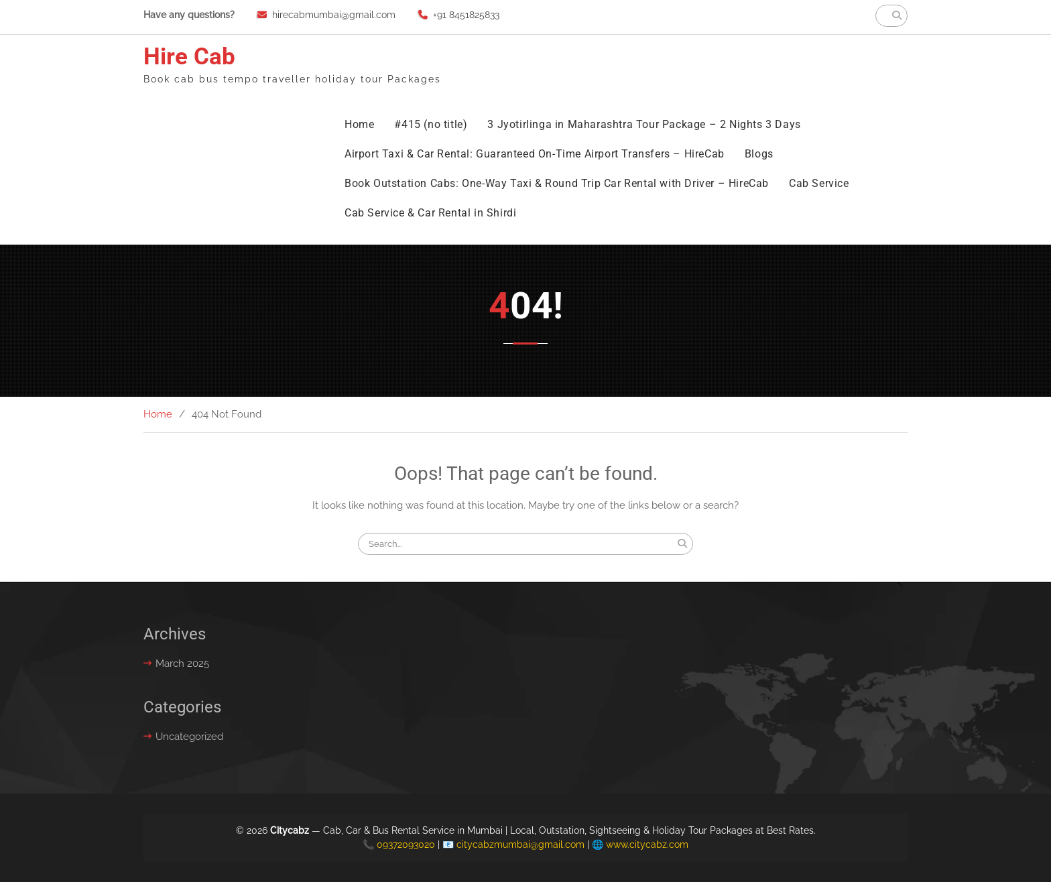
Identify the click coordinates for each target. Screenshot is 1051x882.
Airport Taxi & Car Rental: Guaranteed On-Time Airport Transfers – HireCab (535, 153)
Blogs (759, 153)
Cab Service (819, 183)
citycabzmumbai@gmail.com (520, 844)
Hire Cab (189, 56)
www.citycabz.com (647, 844)
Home (359, 124)
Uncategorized (189, 737)
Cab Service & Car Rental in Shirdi (430, 212)
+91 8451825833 (466, 14)
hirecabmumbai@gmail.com (333, 14)
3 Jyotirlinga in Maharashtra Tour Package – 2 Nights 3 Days (643, 124)
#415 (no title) (430, 124)
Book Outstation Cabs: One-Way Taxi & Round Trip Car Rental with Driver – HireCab (557, 183)
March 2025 (182, 663)
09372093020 (406, 844)
